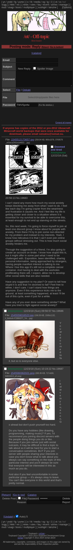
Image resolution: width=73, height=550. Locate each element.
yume (21, 2)
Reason (21, 505)
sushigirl (42, 7)
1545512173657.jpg (22, 142)
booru (19, 7)
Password (33, 501)
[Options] (66, 7)
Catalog (31, 497)
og (43, 2)
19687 (59, 371)
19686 (59, 313)
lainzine (53, 7)
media (37, 2)
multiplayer (29, 7)
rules (32, 4)
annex (54, 4)
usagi (11, 7)
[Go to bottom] (56, 47)
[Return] (45, 47)
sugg (4, 4)
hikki (12, 4)
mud (4, 7)
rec (18, 4)
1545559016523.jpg (22, 318)
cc (60, 2)
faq (39, 4)
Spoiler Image (45, 68)
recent (46, 4)
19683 (23, 200)
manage (63, 4)
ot (56, 2)
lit (31, 2)
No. (18, 200)
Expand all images (63, 125)
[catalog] (36, 53)
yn (4, 2)
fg (15, 2)
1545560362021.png (22, 376)
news (25, 4)
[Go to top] (19, 497)
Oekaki (27, 92)
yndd (9, 2)
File (18, 92)
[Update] (8, 519)
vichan (42, 536)
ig (48, 2)
